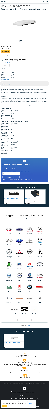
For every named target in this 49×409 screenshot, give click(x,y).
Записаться (6, 65)
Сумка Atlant (28, 198)
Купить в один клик (7, 55)
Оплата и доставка (14, 383)
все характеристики (5, 79)
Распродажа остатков (23, 383)
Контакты (43, 383)
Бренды (30, 383)
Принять (4, 406)
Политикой (31, 403)
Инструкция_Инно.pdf (6, 84)
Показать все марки (24, 320)
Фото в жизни (24, 41)
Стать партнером (36, 383)
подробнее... (8, 62)
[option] (18, 37)
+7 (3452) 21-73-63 (9, 168)
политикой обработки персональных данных (24, 179)
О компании (6, 383)
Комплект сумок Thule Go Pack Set (11, 198)
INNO (29, 325)
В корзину (5, 51)
